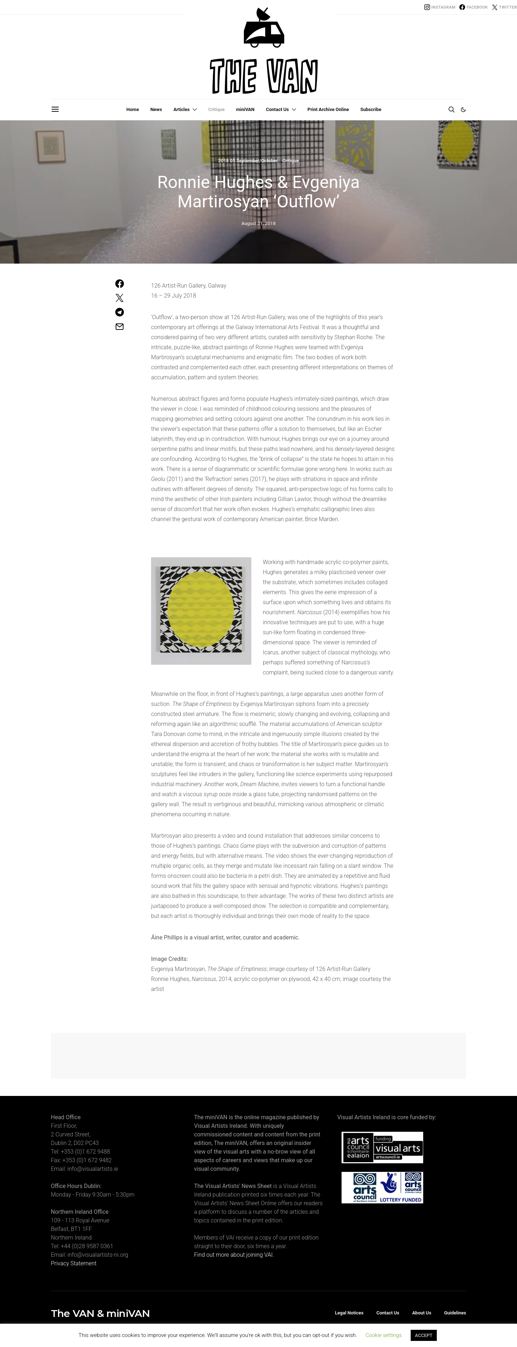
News (156, 109)
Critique (216, 109)
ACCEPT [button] (424, 1335)
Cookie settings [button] (384, 1335)
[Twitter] (504, 7)
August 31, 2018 (258, 223)
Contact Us (277, 109)
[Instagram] (440, 7)
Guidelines (455, 1312)
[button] (463, 109)
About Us (421, 1312)
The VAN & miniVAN (100, 1313)
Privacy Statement (74, 1263)
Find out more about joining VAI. (234, 1254)
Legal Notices (349, 1312)
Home (132, 109)
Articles (181, 109)
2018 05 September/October (247, 160)
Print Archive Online (328, 109)
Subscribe (371, 109)
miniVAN (245, 109)
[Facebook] (473, 7)
